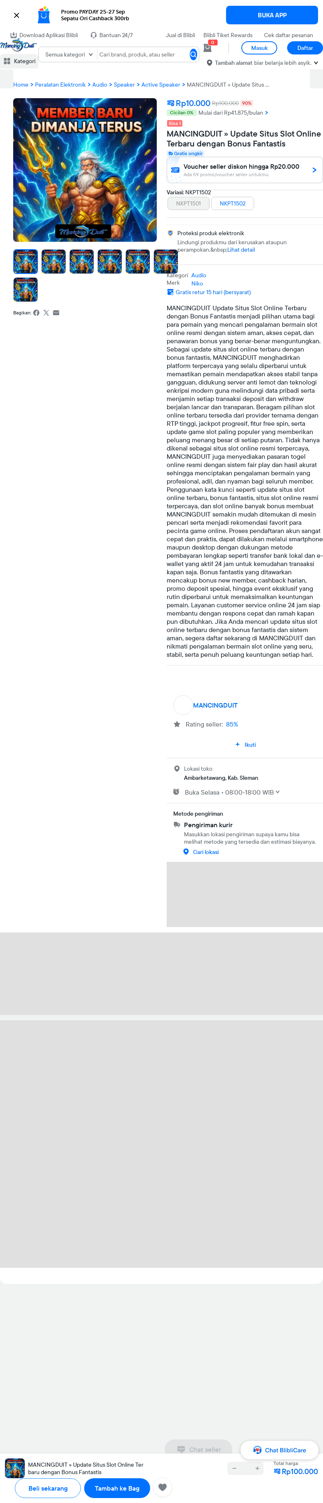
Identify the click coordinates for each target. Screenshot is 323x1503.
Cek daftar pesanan (288, 35)
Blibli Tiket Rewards (227, 35)
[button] (161, 15)
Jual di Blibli (180, 35)
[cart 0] (207, 47)
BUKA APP (272, 15)
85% (232, 724)
